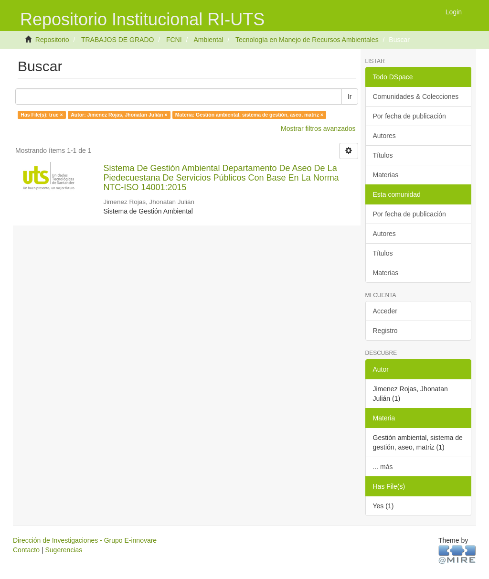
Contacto (26, 550)
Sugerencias (63, 550)
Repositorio (52, 39)
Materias (386, 175)
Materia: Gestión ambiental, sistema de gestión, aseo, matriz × (249, 115)
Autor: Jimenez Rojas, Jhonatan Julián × (119, 115)
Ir (350, 96)
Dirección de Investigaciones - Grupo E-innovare (85, 540)
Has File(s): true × (42, 115)
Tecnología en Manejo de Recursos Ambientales (307, 39)
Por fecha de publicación (409, 116)
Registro (385, 330)
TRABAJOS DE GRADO (117, 39)
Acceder (385, 311)
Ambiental (208, 39)
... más (383, 467)
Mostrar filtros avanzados (318, 128)
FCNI (174, 39)
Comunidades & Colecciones (416, 96)
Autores (384, 135)
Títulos (383, 155)
